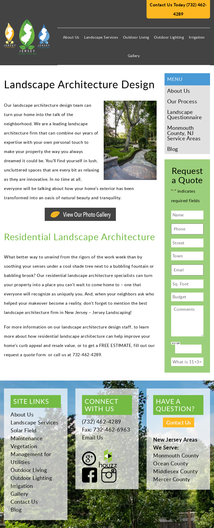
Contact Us (24, 501)
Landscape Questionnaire (184, 114)
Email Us (92, 437)
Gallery (134, 55)
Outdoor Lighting (169, 37)
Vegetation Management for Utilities (31, 454)
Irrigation (197, 37)
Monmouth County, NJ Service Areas (184, 133)
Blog (172, 148)
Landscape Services (101, 37)
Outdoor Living (136, 37)
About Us (71, 37)
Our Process (182, 101)
